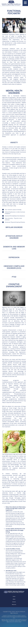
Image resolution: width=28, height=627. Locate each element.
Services (14, 601)
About (14, 599)
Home (14, 596)
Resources (14, 604)
